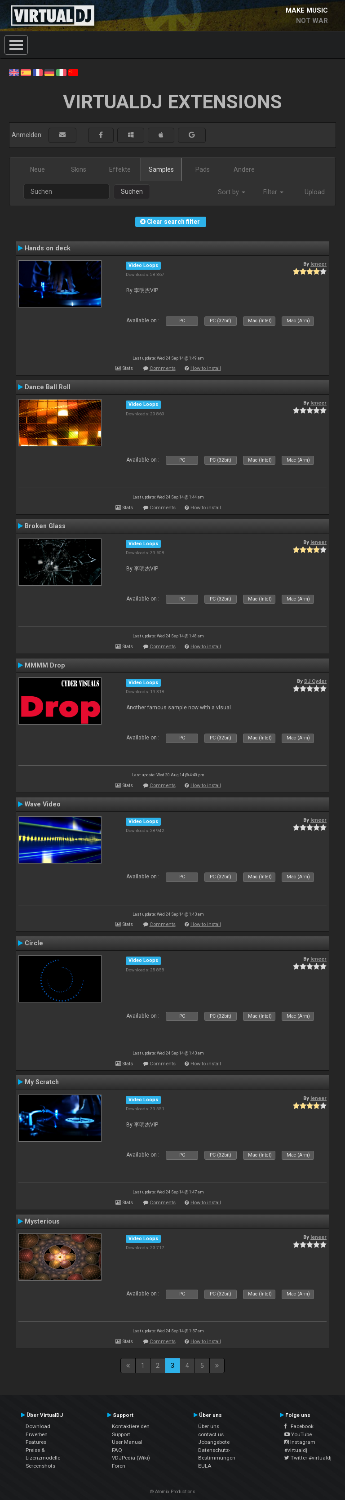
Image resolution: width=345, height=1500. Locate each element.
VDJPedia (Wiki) (131, 1458)
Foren (118, 1466)
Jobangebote (214, 1442)
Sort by (231, 192)
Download (38, 1426)
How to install (205, 368)
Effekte (120, 169)
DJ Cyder (315, 681)
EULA (205, 1466)
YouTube (298, 1434)
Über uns (208, 1426)
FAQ (117, 1450)
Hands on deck (48, 248)
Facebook (299, 1426)
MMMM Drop (45, 665)
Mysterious (42, 1221)
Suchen (132, 191)
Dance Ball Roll (48, 387)
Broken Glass (45, 526)
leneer (318, 264)
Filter (273, 192)
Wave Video (43, 804)
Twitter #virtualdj (308, 1458)
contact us (211, 1434)
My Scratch (42, 1082)
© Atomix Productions (172, 1492)
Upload (315, 192)
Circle (34, 943)
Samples (161, 169)
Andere (244, 169)
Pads (202, 169)
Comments (163, 368)
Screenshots (40, 1466)
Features (36, 1442)
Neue (37, 169)
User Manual (127, 1442)
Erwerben (37, 1434)
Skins (78, 169)
